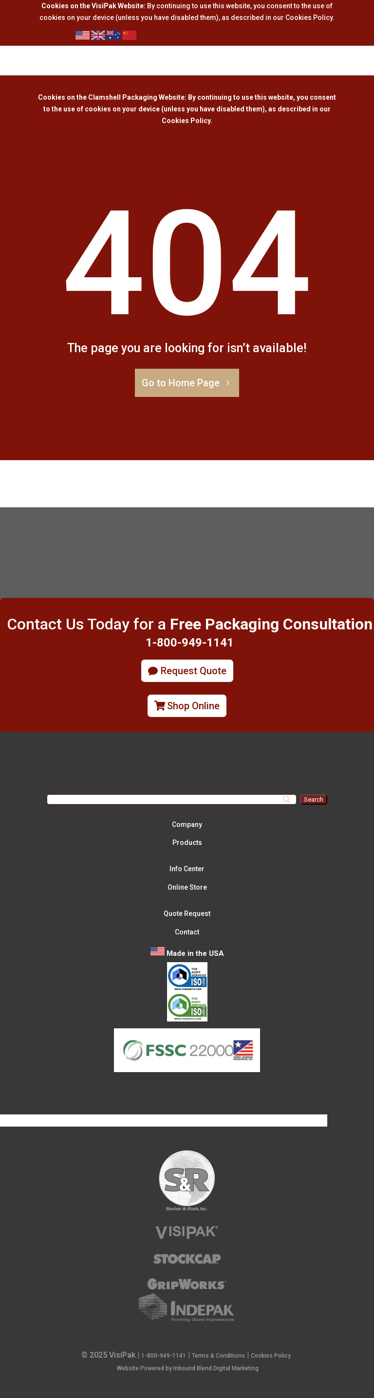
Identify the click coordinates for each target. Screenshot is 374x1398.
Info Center (187, 869)
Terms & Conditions (218, 1355)
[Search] (172, 799)
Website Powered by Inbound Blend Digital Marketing (188, 1368)
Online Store (187, 887)
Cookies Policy (309, 17)
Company (187, 824)
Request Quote (193, 671)
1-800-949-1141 (163, 1355)
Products (187, 842)
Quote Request (187, 913)
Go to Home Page (181, 383)
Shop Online (193, 706)
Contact (187, 932)
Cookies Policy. (187, 121)
